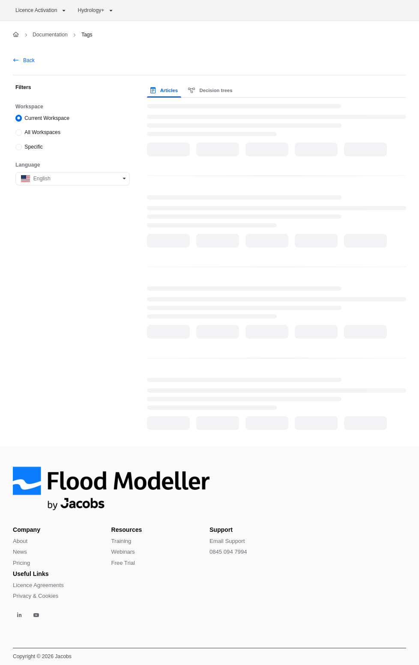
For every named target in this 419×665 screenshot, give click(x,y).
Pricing (21, 563)
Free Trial (123, 563)
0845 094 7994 (228, 552)
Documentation (50, 35)
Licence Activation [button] (36, 10)
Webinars (123, 552)
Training (121, 541)
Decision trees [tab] (210, 90)
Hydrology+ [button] (91, 10)
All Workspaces (42, 132)
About (20, 541)
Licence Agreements (38, 585)
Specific (33, 147)
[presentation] (165, 90)
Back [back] (24, 60)
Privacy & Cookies (35, 596)
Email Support (227, 541)
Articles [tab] (163, 90)
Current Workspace (46, 118)
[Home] (16, 35)
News (20, 552)
